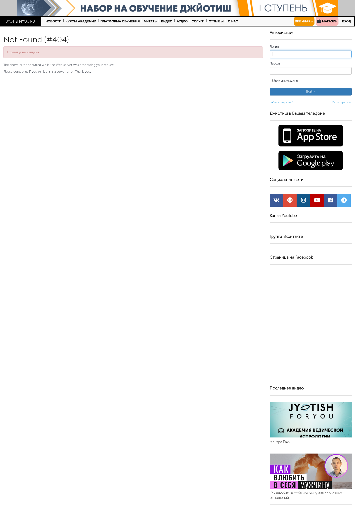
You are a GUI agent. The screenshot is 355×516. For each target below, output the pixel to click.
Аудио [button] (182, 21)
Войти (310, 91)
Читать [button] (150, 21)
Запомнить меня (284, 81)
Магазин (327, 20)
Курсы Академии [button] (81, 21)
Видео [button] (166, 21)
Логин (274, 47)
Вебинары (304, 21)
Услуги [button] (198, 21)
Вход (346, 21)
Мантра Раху (280, 442)
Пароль (275, 63)
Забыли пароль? (281, 102)
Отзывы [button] (216, 21)
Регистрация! (342, 102)
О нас (233, 21)
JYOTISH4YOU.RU (20, 21)
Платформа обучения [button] (120, 21)
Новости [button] (53, 21)
